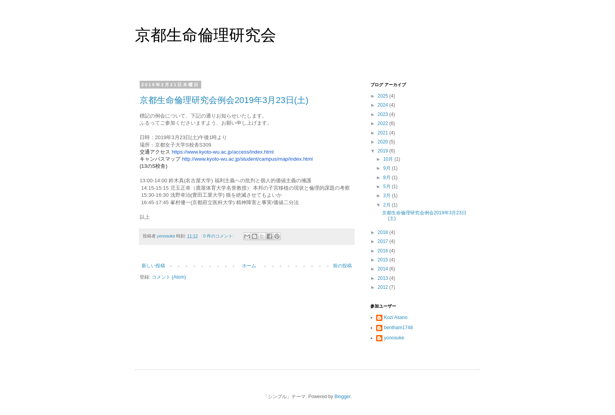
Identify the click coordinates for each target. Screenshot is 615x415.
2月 (387, 205)
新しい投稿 (153, 265)
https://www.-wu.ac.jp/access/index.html (223, 152)
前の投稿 (342, 265)
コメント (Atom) (169, 277)
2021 (383, 133)
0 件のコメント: (219, 236)
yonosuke (394, 338)
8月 (387, 177)
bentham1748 (398, 327)
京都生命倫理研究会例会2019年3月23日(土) (224, 100)
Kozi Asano (396, 317)
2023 (383, 114)
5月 (387, 186)
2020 (383, 142)
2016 (383, 251)
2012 (383, 287)
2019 (383, 151)
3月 (387, 195)
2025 (383, 96)
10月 (389, 159)
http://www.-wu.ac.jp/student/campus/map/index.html (247, 159)
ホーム (249, 265)
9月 (387, 168)
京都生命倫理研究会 (205, 34)
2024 (383, 105)
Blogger (343, 396)
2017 (383, 241)
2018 (383, 232)
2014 (383, 269)
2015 (383, 260)
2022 (383, 123)
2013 (383, 278)
